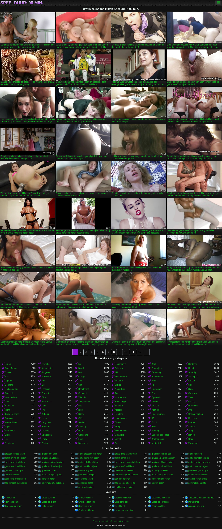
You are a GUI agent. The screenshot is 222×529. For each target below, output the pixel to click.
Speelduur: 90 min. (21, 3)
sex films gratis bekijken (53, 483)
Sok (117, 443)
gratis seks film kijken (15, 462)
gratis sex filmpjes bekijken (127, 462)
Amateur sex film (196, 506)
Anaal (154, 381)
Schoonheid (157, 376)
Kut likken (46, 376)
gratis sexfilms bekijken (52, 466)
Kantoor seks (158, 439)
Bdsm (81, 414)
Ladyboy (82, 426)
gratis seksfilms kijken (88, 462)
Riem (80, 410)
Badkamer (83, 443)
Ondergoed (157, 389)
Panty (44, 439)
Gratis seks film (49, 502)
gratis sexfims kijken (124, 466)
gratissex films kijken (14, 470)
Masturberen (121, 376)
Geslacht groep (12, 414)
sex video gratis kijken (125, 483)
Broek (7, 435)
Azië (7, 376)
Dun (7, 401)
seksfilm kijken (48, 479)
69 (153, 418)
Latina (44, 418)
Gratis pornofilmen (13, 506)
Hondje (191, 368)
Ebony (118, 422)
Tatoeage (156, 401)
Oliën (80, 418)
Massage (46, 431)
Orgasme (9, 418)
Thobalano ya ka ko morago (201, 498)
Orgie (190, 439)
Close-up (192, 393)
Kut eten (45, 414)
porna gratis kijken (160, 470)
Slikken (45, 443)
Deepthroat (83, 389)
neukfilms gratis (85, 470)
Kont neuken (11, 397)
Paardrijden (157, 368)
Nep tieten (10, 443)
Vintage (191, 426)
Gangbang (83, 435)
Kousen (191, 381)
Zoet (117, 393)
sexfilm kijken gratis (197, 483)
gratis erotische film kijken (90, 454)
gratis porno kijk (122, 458)
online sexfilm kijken (124, 470)
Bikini (154, 422)
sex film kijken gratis (197, 479)
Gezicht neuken (195, 414)
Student (82, 422)
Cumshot (82, 393)
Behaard (9, 385)
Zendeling (156, 372)
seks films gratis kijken (15, 479)
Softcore (119, 406)
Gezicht (155, 406)
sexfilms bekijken (86, 487)
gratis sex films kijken (15, 466)
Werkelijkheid (11, 422)
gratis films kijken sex (161, 454)
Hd (153, 385)
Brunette (45, 364)
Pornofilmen (193, 502)
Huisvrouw (193, 406)
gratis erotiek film (49, 454)
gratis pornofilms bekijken (163, 458)
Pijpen (8, 364)
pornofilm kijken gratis (52, 474)
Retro (80, 431)
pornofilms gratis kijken (162, 474)
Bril (6, 439)
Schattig (192, 372)
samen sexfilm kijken (198, 474)
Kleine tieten (47, 368)
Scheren (119, 368)
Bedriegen (156, 431)
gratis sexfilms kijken (87, 466)
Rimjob (191, 435)
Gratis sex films (85, 498)
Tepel (7, 426)
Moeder (118, 410)
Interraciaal (47, 401)
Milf (116, 372)
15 (139, 352)
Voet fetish (156, 443)
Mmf (190, 410)
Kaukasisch (120, 397)
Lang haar (46, 422)
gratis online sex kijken (15, 458)
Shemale (46, 426)
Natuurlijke (120, 389)
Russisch (192, 418)
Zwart (191, 397)
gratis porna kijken (50, 458)
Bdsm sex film (158, 506)
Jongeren (46, 372)
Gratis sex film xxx (160, 502)
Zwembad (193, 443)
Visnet (118, 439)
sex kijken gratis (85, 483)
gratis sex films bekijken (199, 462)
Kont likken (10, 431)
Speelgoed (193, 376)
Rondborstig (120, 364)
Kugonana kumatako (124, 510)
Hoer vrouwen (158, 414)
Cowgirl (81, 376)
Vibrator (8, 410)
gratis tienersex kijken (198, 466)
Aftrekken (9, 406)
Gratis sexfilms (48, 498)
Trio (80, 381)
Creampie (119, 435)
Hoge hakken (121, 418)
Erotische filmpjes (123, 498)
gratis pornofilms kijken (199, 458)
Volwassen (47, 435)
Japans (8, 381)
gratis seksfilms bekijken (53, 462)
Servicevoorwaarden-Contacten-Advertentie (111, 521)
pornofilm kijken (12, 474)
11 (132, 352)
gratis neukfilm (195, 454)
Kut (80, 364)
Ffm (43, 410)
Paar (44, 406)
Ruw (154, 426)
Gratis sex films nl (86, 502)
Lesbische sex (121, 502)
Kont (154, 364)
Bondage (119, 414)
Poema (191, 422)
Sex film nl (120, 506)
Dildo (44, 397)
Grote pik (9, 393)
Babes (8, 372)
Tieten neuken (121, 431)
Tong (190, 431)
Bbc (80, 406)
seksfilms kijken (85, 479)
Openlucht (156, 397)
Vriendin (82, 397)
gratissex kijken (49, 470)
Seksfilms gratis (85, 506)
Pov (153, 393)
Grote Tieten (10, 368)
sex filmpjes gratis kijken (16, 483)
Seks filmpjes (48, 506)
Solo (190, 385)
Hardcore (192, 364)
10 (125, 352)
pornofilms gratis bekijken (126, 474)
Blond (81, 368)
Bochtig (191, 401)
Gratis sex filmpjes (86, 510)
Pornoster (46, 393)
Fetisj (80, 439)
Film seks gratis (12, 502)
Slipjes (118, 385)
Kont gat (155, 410)
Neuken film (10, 498)
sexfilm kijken (158, 483)
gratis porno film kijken (88, 458)
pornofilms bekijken (87, 474)
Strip (190, 389)
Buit (80, 372)
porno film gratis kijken (198, 470)
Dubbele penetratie (160, 435)
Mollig (117, 426)
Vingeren (119, 381)
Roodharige (120, 401)
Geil (43, 385)
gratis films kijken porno (126, 454)
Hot (43, 381)
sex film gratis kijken (161, 479)
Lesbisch (46, 389)
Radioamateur (11, 389)
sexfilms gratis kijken (124, 487)
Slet (80, 385)
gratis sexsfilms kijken (162, 466)
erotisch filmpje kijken (15, 454)
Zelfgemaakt (84, 401)
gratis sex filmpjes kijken (163, 462)
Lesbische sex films (161, 498)
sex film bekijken (122, 479)
